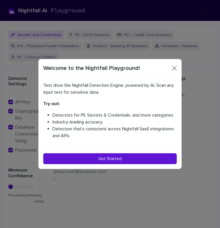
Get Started (110, 159)
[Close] (174, 68)
